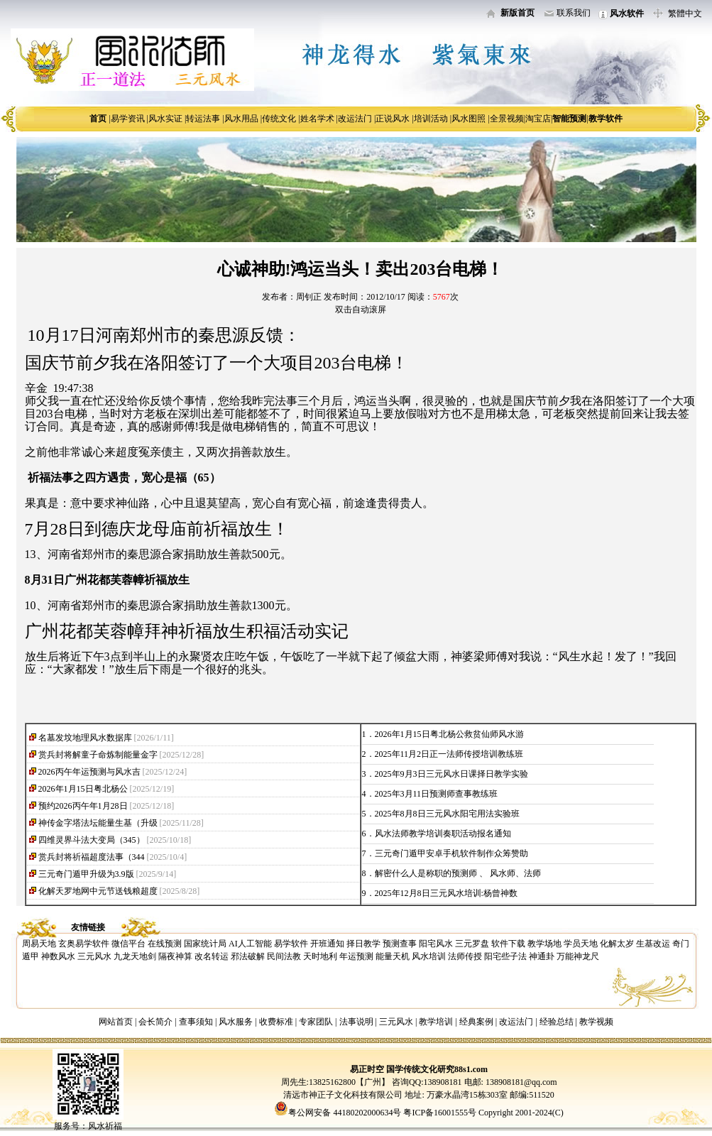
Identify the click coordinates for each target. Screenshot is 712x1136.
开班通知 (327, 944)
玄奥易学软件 (83, 944)
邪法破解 (248, 956)
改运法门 (355, 119)
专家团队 (316, 1022)
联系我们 (574, 13)
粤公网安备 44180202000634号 (344, 1113)
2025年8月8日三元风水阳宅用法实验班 (447, 814)
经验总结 (557, 1022)
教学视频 (596, 1022)
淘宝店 (538, 119)
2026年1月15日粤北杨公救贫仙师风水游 (449, 734)
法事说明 (356, 1022)
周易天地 (39, 944)
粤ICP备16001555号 (440, 1113)
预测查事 (400, 944)
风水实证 (165, 119)
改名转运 (212, 956)
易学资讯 (128, 119)
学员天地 (581, 944)
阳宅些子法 (505, 956)
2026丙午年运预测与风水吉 (89, 772)
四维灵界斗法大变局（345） (91, 840)
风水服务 (236, 1022)
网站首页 (116, 1022)
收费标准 (276, 1022)
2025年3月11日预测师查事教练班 (436, 794)
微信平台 (128, 944)
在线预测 (165, 944)
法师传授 (465, 956)
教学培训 (436, 1022)
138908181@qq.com (520, 1082)
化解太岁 (617, 944)
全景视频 (507, 119)
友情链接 (88, 927)
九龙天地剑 (135, 956)
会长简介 (156, 1022)
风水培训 (429, 956)
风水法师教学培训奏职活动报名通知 (443, 834)
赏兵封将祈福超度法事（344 (91, 857)
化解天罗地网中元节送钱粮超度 (98, 891)
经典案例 (476, 1022)
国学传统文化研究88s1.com (437, 1069)
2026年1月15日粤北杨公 (83, 789)
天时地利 (320, 956)
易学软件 (291, 944)
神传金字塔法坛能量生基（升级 (98, 823)
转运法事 (203, 119)
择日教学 (363, 944)
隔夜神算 (175, 956)
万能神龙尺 (578, 956)
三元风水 (94, 956)
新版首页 (517, 13)
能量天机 (393, 956)
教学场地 (544, 944)
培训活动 (431, 119)
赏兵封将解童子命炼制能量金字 (98, 755)
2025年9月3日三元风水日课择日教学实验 (451, 774)
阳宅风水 (436, 944)
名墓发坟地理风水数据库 (85, 738)
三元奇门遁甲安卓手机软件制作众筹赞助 (451, 853)
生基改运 (653, 944)
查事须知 (196, 1022)
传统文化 (279, 119)
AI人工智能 (250, 944)
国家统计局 (205, 944)
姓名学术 (317, 119)
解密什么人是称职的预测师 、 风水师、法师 (458, 873)
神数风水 (58, 956)
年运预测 (356, 956)
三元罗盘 (472, 944)
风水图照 (468, 119)
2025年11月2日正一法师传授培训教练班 (449, 754)
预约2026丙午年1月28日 (83, 806)
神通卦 (541, 956)
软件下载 (508, 944)
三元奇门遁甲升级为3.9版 (86, 874)
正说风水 (393, 119)
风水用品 (241, 119)
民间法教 (284, 956)
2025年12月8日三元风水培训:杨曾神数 (446, 893)
